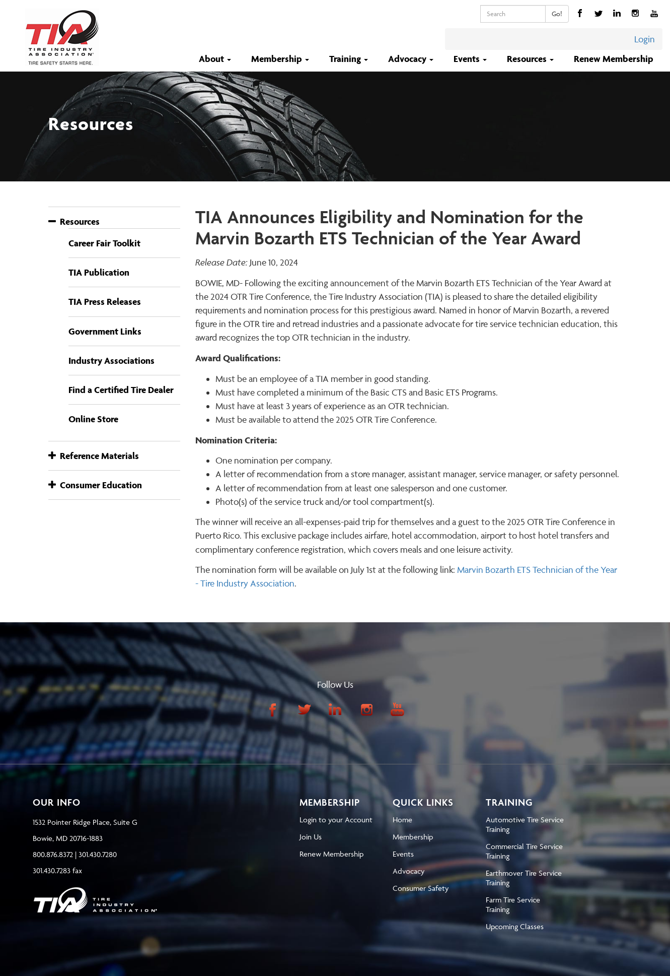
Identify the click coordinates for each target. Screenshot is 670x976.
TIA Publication (98, 272)
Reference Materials (93, 456)
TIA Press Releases (104, 301)
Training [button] (349, 58)
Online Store (93, 419)
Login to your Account (336, 819)
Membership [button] (281, 58)
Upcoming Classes (515, 926)
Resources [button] (531, 58)
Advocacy (408, 871)
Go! (557, 14)
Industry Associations (111, 360)
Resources (74, 221)
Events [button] (471, 58)
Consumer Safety (421, 888)
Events (403, 854)
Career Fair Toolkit (104, 243)
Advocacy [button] (411, 58)
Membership (413, 836)
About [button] (216, 58)
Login (644, 39)
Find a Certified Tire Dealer (121, 390)
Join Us (311, 836)
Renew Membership (613, 58)
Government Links (104, 331)
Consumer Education (95, 485)
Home (402, 819)
